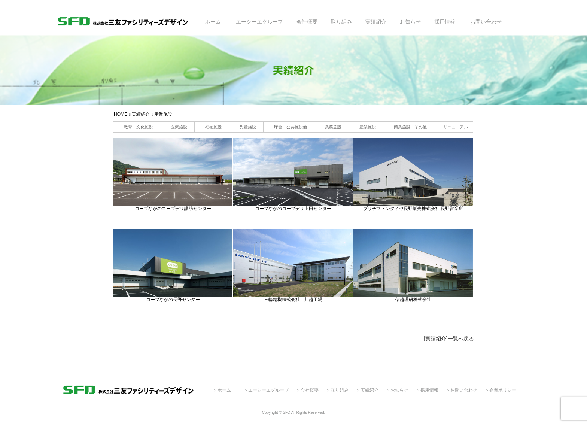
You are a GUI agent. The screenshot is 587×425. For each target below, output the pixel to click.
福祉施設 (213, 127)
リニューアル (455, 127)
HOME (120, 114)
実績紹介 (375, 22)
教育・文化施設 (138, 127)
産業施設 (367, 127)
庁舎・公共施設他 (290, 127)
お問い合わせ (486, 22)
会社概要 (306, 22)
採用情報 (444, 22)
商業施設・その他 (410, 127)
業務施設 (333, 127)
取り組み (341, 22)
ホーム (213, 22)
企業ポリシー (502, 390)
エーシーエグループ (259, 22)
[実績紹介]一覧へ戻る (449, 338)
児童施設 (248, 127)
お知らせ (410, 22)
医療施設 (179, 127)
